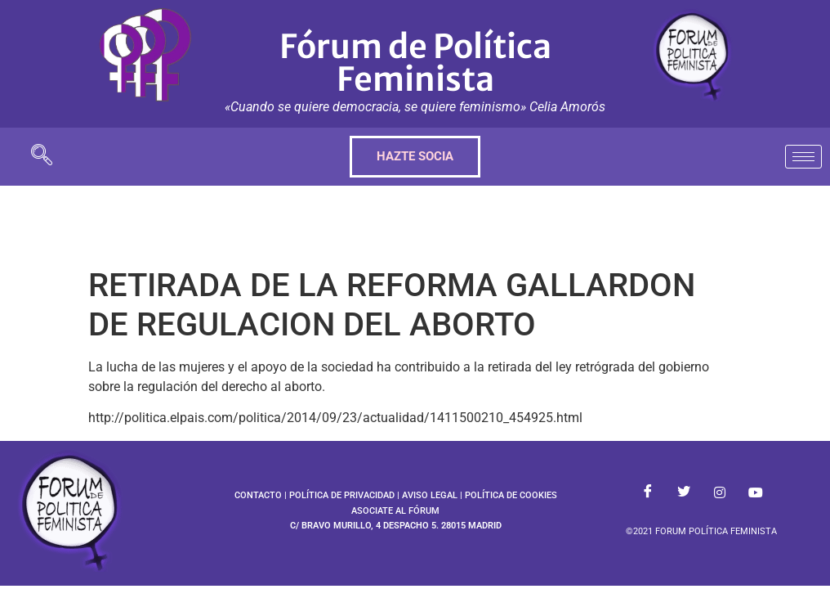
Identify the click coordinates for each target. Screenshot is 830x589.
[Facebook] (648, 492)
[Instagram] (719, 492)
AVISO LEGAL (429, 495)
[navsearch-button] (41, 157)
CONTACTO (258, 495)
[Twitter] (684, 492)
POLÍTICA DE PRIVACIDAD (342, 495)
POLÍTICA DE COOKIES (511, 495)
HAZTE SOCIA (415, 156)
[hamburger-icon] (803, 157)
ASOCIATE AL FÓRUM (395, 511)
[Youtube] (755, 492)
